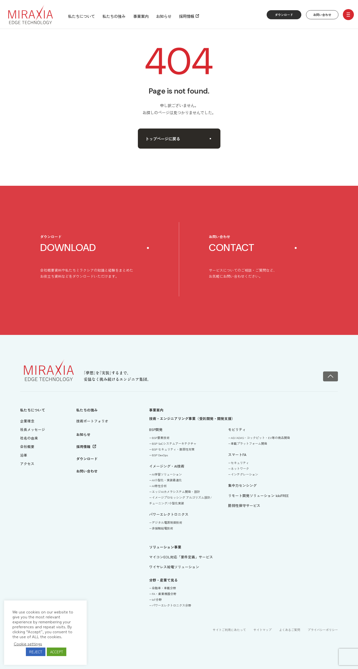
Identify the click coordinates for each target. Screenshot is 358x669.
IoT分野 (157, 599)
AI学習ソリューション (167, 474)
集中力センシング (242, 485)
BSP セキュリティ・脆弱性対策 (173, 449)
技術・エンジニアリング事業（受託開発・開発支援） (192, 418)
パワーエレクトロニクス (168, 514)
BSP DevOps (160, 455)
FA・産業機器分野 (164, 593)
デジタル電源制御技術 (167, 522)
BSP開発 (156, 429)
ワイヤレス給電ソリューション (174, 566)
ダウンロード (284, 14)
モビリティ (237, 429)
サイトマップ (262, 629)
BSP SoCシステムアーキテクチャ (174, 443)
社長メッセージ (32, 429)
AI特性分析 (159, 486)
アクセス (27, 463)
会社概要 (27, 446)
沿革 (23, 455)
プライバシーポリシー (323, 629)
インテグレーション (244, 474)
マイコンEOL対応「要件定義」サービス (181, 556)
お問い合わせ (322, 14)
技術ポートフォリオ (92, 421)
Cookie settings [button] (28, 643)
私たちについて (81, 16)
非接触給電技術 (162, 528)
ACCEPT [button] (56, 651)
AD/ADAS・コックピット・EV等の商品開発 (260, 437)
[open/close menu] (348, 14)
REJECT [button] (35, 651)
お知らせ (163, 16)
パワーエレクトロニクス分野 (171, 605)
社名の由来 (29, 438)
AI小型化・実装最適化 (167, 480)
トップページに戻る (178, 138)
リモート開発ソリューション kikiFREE (258, 495)
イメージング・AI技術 (166, 466)
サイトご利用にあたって (229, 629)
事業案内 (141, 16)
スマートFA (237, 454)
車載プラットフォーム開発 (249, 443)
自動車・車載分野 (164, 588)
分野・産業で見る (163, 580)
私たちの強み (113, 16)
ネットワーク (240, 468)
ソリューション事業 (165, 547)
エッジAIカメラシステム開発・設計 (176, 491)
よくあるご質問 (289, 629)
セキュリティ (240, 462)
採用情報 (186, 16)
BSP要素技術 (161, 437)
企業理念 (27, 421)
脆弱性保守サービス (244, 505)
